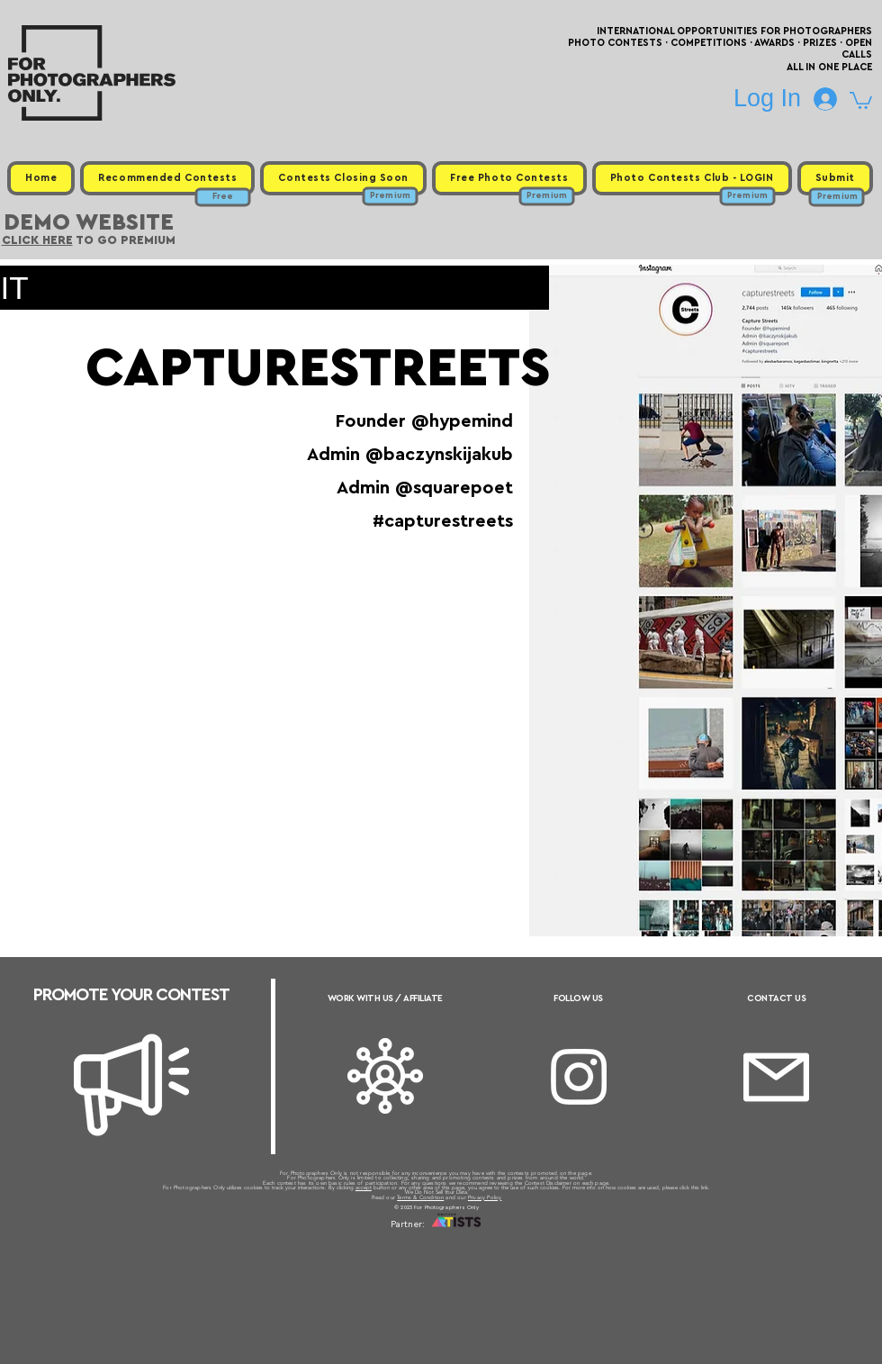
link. (705, 1187)
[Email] (776, 1077)
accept (364, 1187)
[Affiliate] (385, 1076)
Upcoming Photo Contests (340, 1247)
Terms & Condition (420, 1197)
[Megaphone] (131, 1085)
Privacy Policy (485, 1197)
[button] (861, 99)
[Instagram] (579, 1077)
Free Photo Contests (412, 1247)
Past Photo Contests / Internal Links (500, 1247)
